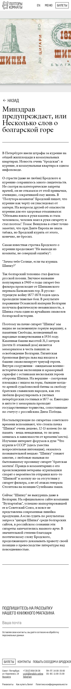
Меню (48, 5)
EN (38, 5)
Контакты (24, 662)
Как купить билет (24, 684)
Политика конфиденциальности (51, 684)
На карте (6, 676)
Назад (13, 100)
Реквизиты (7, 684)
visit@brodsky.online (33, 673)
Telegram (27, 676)
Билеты (62, 5)
